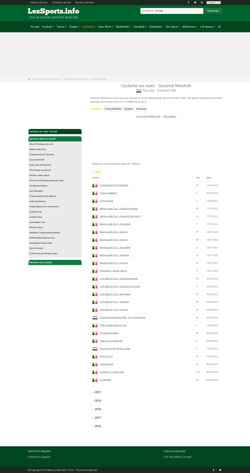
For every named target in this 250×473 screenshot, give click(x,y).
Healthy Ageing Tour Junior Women (44, 207)
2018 (98, 409)
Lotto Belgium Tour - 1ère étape (114, 301)
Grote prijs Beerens (108, 192)
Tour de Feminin (36, 248)
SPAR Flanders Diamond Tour (42, 238)
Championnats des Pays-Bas (41, 154)
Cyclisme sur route (51, 79)
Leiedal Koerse (35, 217)
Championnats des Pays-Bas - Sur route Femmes (122, 317)
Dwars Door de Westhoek (40, 165)
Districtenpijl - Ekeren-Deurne (113, 270)
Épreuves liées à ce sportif (55, 138)
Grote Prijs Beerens (37, 201)
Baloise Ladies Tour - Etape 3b (114, 239)
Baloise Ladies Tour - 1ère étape (114, 255)
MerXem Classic (36, 227)
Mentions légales (40, 457)
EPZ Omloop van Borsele (40, 170)
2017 (98, 417)
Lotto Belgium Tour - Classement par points (120, 286)
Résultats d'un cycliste (74, 79)
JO (219, 26)
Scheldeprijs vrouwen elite (112, 371)
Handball (139, 26)
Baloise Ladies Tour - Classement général (119, 208)
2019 (98, 400)
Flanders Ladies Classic (39, 175)
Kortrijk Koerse (35, 212)
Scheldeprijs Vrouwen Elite (40, 243)
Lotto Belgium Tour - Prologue (114, 309)
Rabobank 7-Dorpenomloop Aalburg (44, 233)
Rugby (73, 26)
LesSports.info (41, 11)
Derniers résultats (84, 2)
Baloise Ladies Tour (37, 149)
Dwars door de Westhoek (111, 340)
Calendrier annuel (61, 2)
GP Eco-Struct (106, 356)
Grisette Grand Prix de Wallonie (42, 196)
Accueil (35, 26)
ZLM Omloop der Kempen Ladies (43, 253)
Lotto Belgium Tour (37, 222)
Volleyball (155, 26)
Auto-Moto (104, 26)
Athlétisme (188, 26)
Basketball (122, 26)
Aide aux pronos (38, 2)
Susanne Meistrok (97, 79)
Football (47, 26)
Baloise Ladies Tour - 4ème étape (115, 224)
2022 (98, 171)
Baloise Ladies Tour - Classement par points (120, 216)
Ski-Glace (171, 26)
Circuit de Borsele (36, 160)
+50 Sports (206, 26)
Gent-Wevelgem (36, 191)
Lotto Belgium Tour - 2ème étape (115, 293)
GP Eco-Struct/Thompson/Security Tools (46, 180)
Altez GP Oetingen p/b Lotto (41, 144)
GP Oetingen (105, 379)
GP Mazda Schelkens (38, 186)
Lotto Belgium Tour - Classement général (119, 278)
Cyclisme (87, 26)
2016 (98, 426)
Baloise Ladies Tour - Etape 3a (113, 231)
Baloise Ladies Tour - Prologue (114, 262)
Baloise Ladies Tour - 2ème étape (115, 247)
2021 (98, 392)
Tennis (61, 26)
